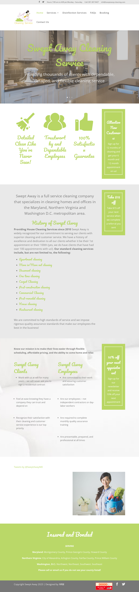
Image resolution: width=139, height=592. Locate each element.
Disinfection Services (74, 13)
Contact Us (43, 22)
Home (40, 13)
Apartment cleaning (30, 259)
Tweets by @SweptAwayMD (28, 466)
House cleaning (28, 303)
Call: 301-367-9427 (92, 2)
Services (51, 13)
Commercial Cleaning (31, 292)
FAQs (93, 13)
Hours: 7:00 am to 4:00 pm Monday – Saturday (64, 2)
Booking (104, 13)
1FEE (61, 584)
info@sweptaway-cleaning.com (113, 2)
